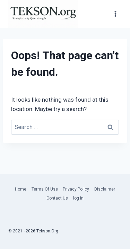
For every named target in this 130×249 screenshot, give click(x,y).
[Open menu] (115, 14)
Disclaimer (104, 189)
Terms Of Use (45, 189)
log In (78, 198)
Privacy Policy (76, 189)
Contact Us (57, 198)
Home (20, 189)
